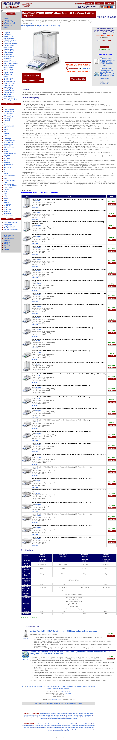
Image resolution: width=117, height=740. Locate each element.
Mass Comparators (9, 228)
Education (56, 715)
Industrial (25, 716)
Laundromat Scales (10, 71)
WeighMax (7, 211)
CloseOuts (7, 27)
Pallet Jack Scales (9, 83)
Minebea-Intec (71, 727)
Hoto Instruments (9, 148)
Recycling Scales (9, 89)
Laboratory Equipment (28, 25)
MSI (5, 169)
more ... (31, 23)
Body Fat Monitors (9, 226)
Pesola (6, 177)
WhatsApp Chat (55, 699)
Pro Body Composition (11, 229)
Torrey (5, 198)
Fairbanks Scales (9, 142)
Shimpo (6, 195)
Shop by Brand (11, 104)
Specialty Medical (9, 91)
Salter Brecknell (8, 188)
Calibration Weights (10, 40)
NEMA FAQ (7, 246)
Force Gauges (8, 60)
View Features (104, 78)
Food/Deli (62, 715)
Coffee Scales (8, 224)
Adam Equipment (9, 109)
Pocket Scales (8, 25)
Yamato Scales (8, 215)
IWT (28, 727)
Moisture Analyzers (9, 81)
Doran (48, 725)
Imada (5, 149)
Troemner (7, 202)
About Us (37, 703)
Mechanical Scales (9, 23)
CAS (5, 122)
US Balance (7, 204)
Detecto (6, 129)
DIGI (5, 131)
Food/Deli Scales (9, 56)
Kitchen (40, 716)
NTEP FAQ (7, 242)
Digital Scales (8, 20)
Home (90, 686)
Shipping (46, 718)
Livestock (35, 716)
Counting (48, 715)
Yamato (67, 730)
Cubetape (7, 128)
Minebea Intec (8, 168)
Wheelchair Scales (9, 98)
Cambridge (7, 120)
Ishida (5, 157)
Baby (69, 713)
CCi (5, 124)
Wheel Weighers (73, 718)
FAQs (52, 686)
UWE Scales (7, 206)
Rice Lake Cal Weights (10, 186)
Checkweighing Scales (10, 43)
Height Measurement (10, 62)
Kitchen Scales (8, 69)
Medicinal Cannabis (10, 80)
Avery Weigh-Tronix (10, 117)
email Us (85, 68)
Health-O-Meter (82, 725)
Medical (68, 716)
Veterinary (66, 718)
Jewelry (30, 716)
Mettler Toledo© (8, 164)
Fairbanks (68, 725)
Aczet (5, 108)
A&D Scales (57, 723)
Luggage (64, 716)
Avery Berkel (7, 115)
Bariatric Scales (8, 36)
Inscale (6, 151)
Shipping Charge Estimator (68, 686)
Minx (5, 166)
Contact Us (32, 686)
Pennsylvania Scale (10, 175)
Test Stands (7, 94)
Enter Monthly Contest (43, 686)
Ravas (5, 182)
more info (25, 639)
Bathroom (78, 713)
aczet (35, 723)
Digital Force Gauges (10, 22)
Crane (52, 715)
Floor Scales (7, 58)
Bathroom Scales (9, 38)
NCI (5, 171)
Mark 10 (6, 160)
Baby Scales (7, 34)
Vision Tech (7, 209)
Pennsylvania (90, 727)
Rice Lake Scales (9, 184)
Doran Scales (8, 137)
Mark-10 (53, 727)
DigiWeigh (7, 133)
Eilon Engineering (9, 140)
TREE (5, 200)
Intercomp (7, 155)
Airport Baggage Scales (11, 222)
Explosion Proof (8, 51)
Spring (41, 718)
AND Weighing (8, 113)
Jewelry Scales (8, 67)
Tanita (5, 197)
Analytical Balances (42, 25)
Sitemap (6, 249)
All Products (44, 703)
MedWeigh (7, 162)
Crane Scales (8, 47)
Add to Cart (111, 204)
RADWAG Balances (10, 180)
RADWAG (33, 729)
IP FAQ (6, 244)
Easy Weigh (7, 139)
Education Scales (9, 49)
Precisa (6, 178)
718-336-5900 (68, 693)
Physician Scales (9, 85)
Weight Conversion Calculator (61, 688)
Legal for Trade (8, 72)
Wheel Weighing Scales (11, 100)
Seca (5, 191)
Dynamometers (68, 715)
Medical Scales (8, 78)
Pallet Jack (83, 716)
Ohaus (6, 173)
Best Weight (7, 119)
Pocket (88, 716)
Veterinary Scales (9, 96)
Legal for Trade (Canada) (55, 716)
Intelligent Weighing (10, 153)
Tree (78, 729)
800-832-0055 (66, 691)
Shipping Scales (9, 92)
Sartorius (6, 189)
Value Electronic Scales (45, 713)
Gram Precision (8, 144)
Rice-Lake (42, 729)
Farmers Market (8, 53)
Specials (6, 18)
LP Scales (7, 158)
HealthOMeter (8, 146)
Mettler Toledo (64, 727)
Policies (57, 686)
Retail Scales (8, 87)
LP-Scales (47, 727)
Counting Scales (9, 45)
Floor (81, 715)
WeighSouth (7, 213)
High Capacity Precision (11, 63)
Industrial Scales (9, 65)
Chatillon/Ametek (9, 126)
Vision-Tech (50, 730)
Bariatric (73, 713)
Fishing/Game (8, 54)
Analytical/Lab (8, 33)
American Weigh (9, 111)
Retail (92, 716)
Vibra (5, 208)
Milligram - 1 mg (55, 25)
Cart (27, 686)
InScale (31, 727)
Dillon (5, 135)
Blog (5, 247)
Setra (5, 193)
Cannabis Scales (9, 42)
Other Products (11, 219)
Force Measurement (87, 715)
